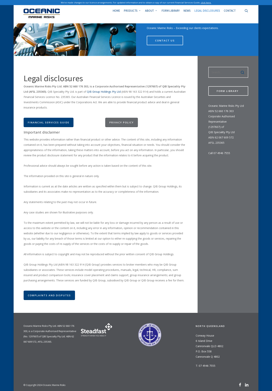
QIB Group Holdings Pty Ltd (104, 91)
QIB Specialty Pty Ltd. (54, 336)
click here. (206, 2)
